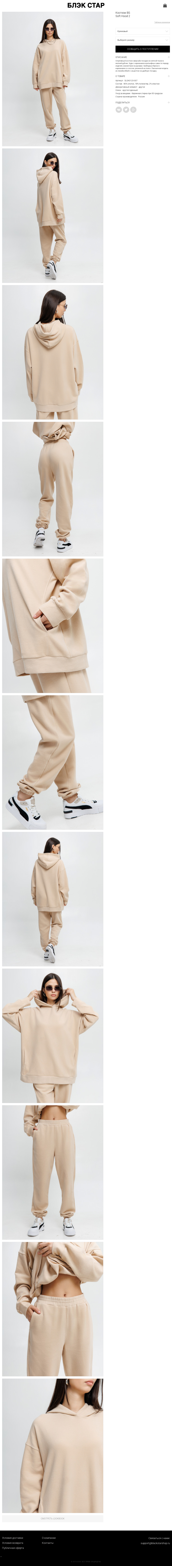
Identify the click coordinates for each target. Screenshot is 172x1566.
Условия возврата (12, 1542)
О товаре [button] (120, 76)
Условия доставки (12, 1537)
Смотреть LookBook (52, 1518)
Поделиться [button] (122, 102)
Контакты (48, 1542)
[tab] (143, 57)
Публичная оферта (13, 1547)
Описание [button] (121, 57)
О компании (49, 1537)
